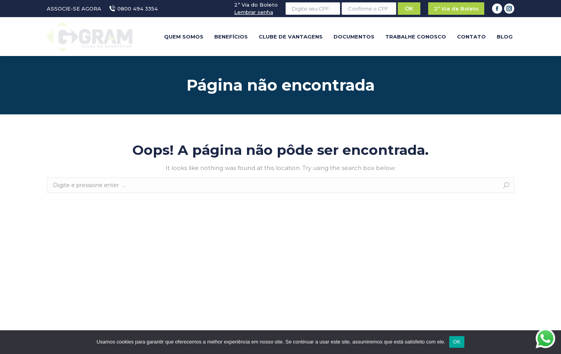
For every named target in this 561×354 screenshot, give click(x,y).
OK (456, 342)
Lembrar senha (253, 12)
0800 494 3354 (133, 8)
